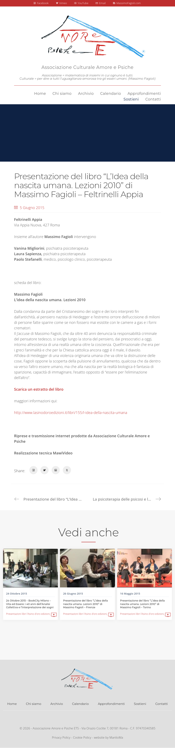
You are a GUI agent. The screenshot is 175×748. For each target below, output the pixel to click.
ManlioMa (116, 737)
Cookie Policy (82, 737)
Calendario (80, 704)
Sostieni (140, 704)
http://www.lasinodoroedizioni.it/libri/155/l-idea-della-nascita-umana (70, 412)
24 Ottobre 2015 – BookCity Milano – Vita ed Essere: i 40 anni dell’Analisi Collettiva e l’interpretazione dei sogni (30, 604)
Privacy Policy (61, 737)
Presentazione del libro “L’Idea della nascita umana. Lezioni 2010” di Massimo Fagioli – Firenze (85, 604)
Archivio (56, 704)
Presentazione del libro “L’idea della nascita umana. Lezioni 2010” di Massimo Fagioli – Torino (142, 604)
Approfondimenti (111, 704)
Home (12, 704)
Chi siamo (33, 704)
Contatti (161, 704)
